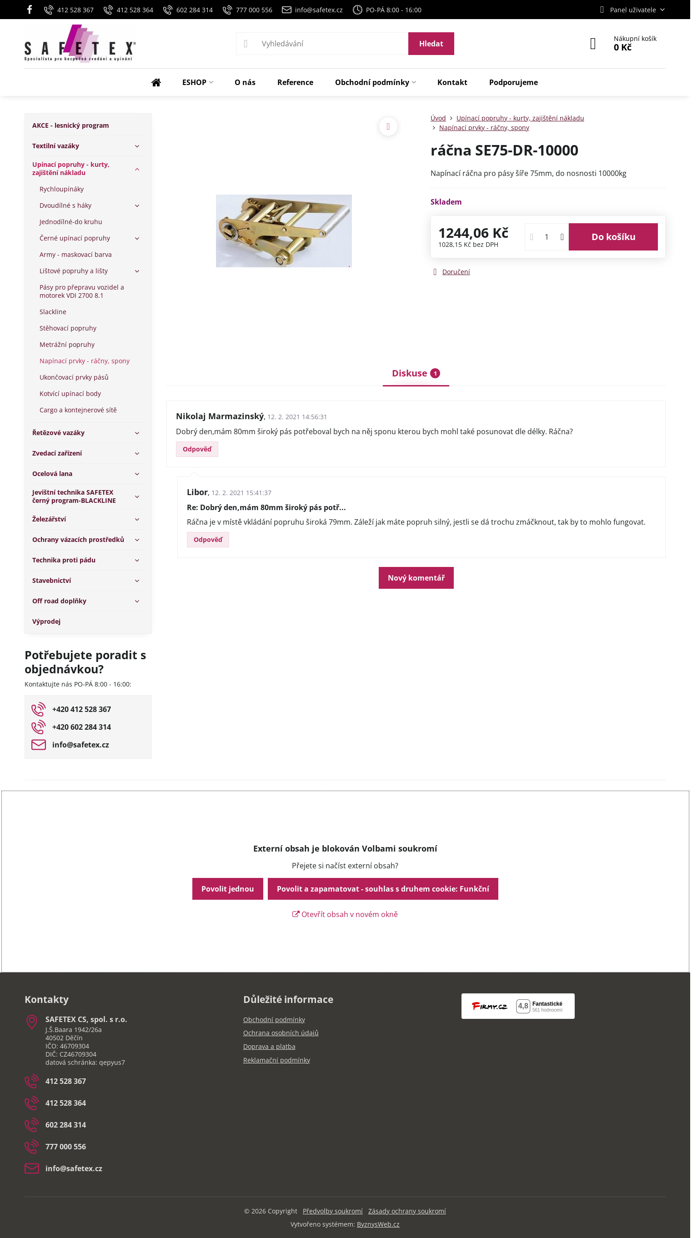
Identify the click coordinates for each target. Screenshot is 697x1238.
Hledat (431, 44)
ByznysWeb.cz (378, 1224)
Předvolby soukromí (333, 1211)
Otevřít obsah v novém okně (345, 914)
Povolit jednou (227, 889)
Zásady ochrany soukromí (407, 1211)
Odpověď (197, 449)
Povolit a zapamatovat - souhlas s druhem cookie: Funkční (383, 889)
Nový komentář (416, 578)
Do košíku (614, 237)
